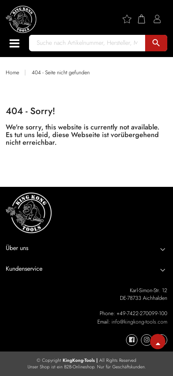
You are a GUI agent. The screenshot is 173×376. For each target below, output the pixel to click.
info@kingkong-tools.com (139, 321)
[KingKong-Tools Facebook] (131, 340)
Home (12, 72)
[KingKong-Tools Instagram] (146, 340)
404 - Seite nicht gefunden (61, 72)
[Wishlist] (130, 19)
